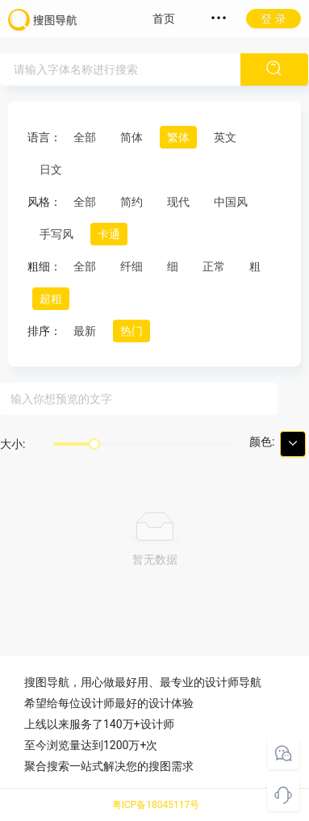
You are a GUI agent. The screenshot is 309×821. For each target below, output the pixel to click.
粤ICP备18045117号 (156, 805)
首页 (163, 18)
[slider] (94, 444)
